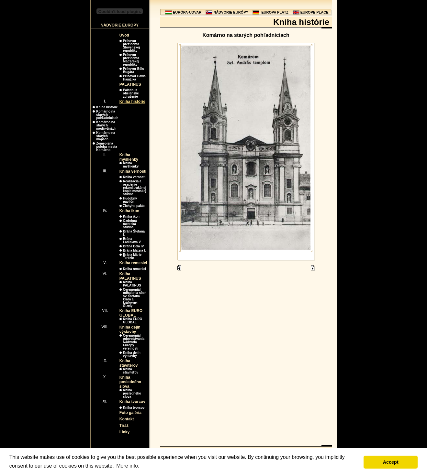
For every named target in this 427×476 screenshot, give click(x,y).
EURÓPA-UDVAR (187, 12)
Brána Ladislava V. (132, 240)
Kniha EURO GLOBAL (130, 313)
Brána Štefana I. (134, 233)
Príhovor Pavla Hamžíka (134, 77)
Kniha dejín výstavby (129, 329)
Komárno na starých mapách (105, 136)
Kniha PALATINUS (130, 276)
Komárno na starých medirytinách (106, 125)
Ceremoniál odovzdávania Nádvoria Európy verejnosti (133, 342)
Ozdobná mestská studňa (130, 224)
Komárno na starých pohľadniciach (107, 115)
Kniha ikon (129, 211)
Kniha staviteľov (128, 363)
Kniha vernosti (132, 171)
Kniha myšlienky (128, 157)
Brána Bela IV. (133, 246)
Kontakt (126, 419)
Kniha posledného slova (130, 382)
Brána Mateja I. (134, 250)
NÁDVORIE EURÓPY (230, 12)
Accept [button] (391, 462)
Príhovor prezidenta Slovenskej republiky (131, 45)
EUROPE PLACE (314, 12)
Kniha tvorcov (132, 401)
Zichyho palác (134, 206)
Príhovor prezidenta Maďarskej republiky (131, 59)
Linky (124, 432)
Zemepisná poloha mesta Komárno (106, 147)
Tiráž (124, 425)
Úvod (124, 35)
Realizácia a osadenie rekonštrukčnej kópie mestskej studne (134, 187)
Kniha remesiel (133, 263)
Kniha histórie (132, 101)
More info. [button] (127, 466)
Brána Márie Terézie (132, 256)
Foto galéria (130, 412)
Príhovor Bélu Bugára (133, 70)
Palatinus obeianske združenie (131, 93)
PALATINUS (130, 84)
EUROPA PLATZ (274, 12)
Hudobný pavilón (130, 200)
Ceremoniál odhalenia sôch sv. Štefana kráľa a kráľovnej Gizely (135, 298)
